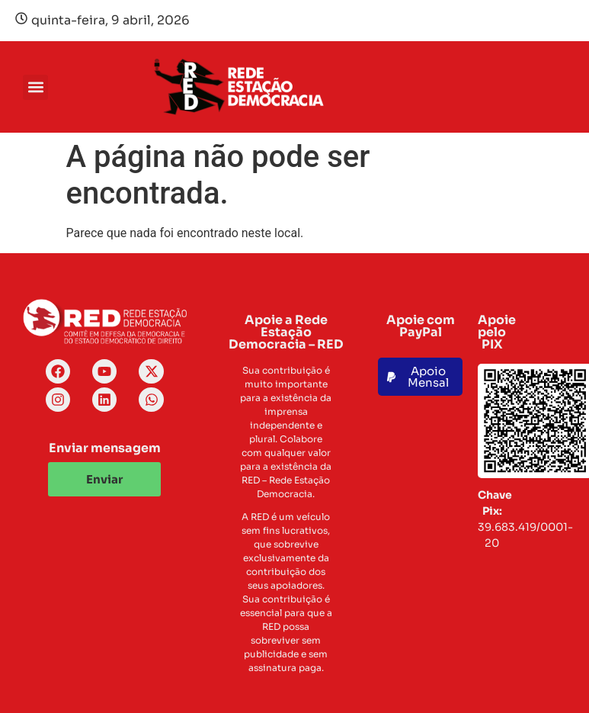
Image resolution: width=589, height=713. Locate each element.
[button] (35, 87)
